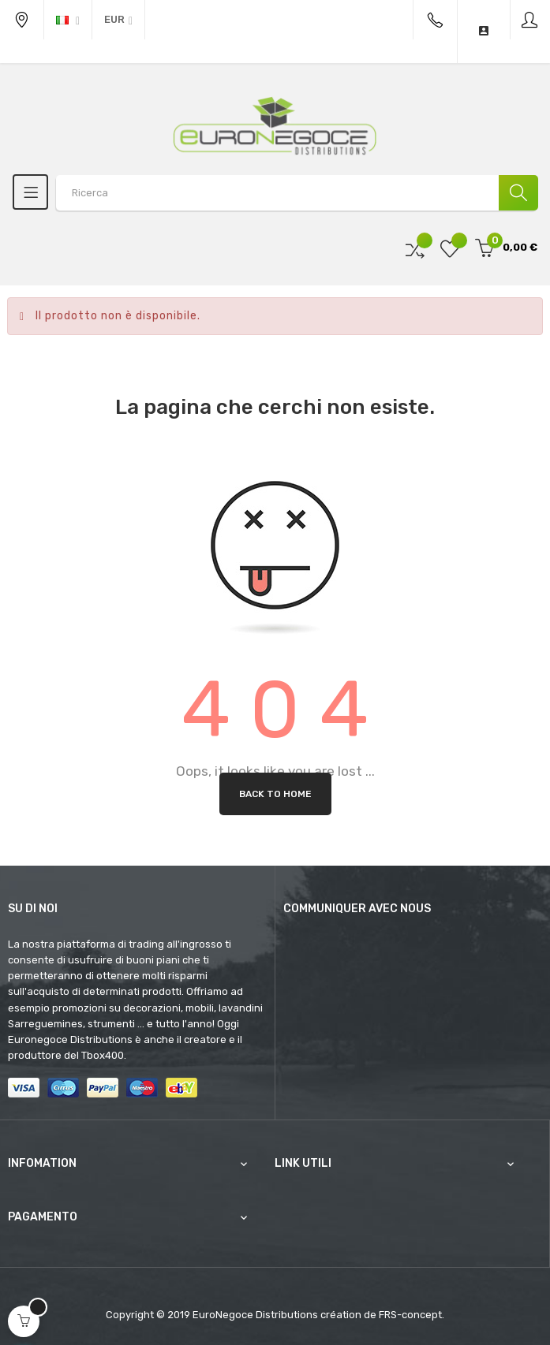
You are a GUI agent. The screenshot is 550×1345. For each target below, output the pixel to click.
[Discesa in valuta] (118, 19)
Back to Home (275, 793)
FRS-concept (410, 1315)
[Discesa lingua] (68, 19)
